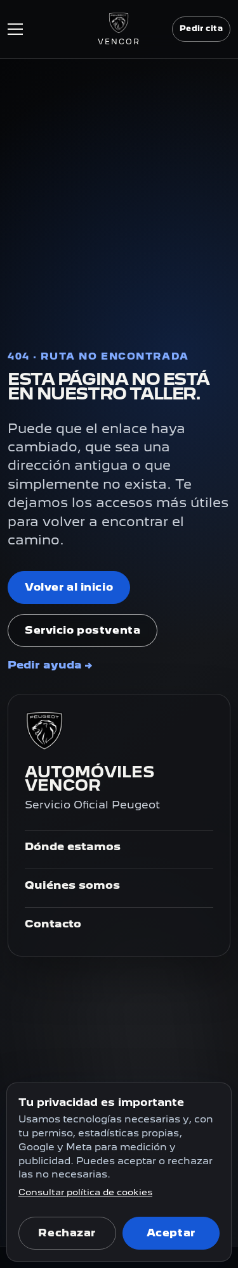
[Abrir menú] (53, 29)
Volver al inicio (69, 587)
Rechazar (67, 1233)
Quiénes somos (72, 885)
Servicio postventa (82, 630)
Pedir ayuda (50, 664)
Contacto (53, 923)
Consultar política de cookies (85, 1192)
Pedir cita (201, 28)
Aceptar (171, 1233)
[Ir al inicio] (119, 29)
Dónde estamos (73, 846)
